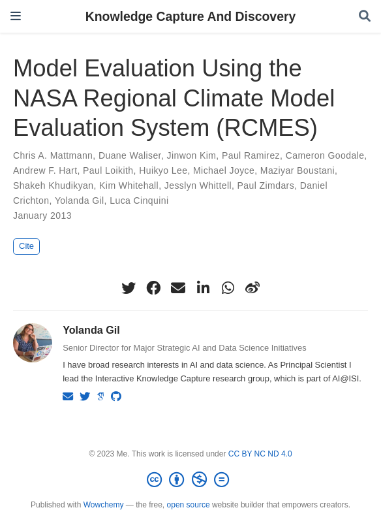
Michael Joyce (223, 170)
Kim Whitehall (129, 185)
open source (188, 504)
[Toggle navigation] (15, 16)
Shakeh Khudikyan (53, 185)
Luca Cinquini (139, 200)
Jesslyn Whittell (198, 185)
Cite (26, 246)
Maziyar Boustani (297, 170)
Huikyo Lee (163, 170)
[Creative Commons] (190, 480)
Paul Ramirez (251, 155)
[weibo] (252, 288)
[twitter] (128, 288)
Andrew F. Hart (45, 170)
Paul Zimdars (266, 185)
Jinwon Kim (192, 155)
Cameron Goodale (325, 155)
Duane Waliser (130, 155)
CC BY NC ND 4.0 (260, 453)
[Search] (365, 16)
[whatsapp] (227, 288)
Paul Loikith (108, 170)
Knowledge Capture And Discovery (190, 16)
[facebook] (153, 288)
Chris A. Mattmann (53, 155)
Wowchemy (104, 504)
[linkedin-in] (203, 288)
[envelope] (178, 288)
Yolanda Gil (79, 200)
